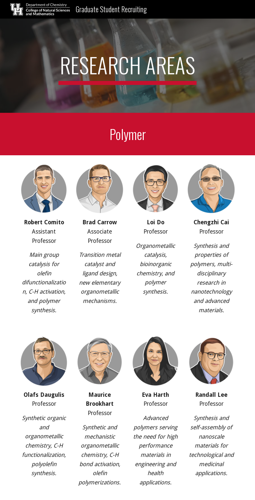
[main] (127, 66)
